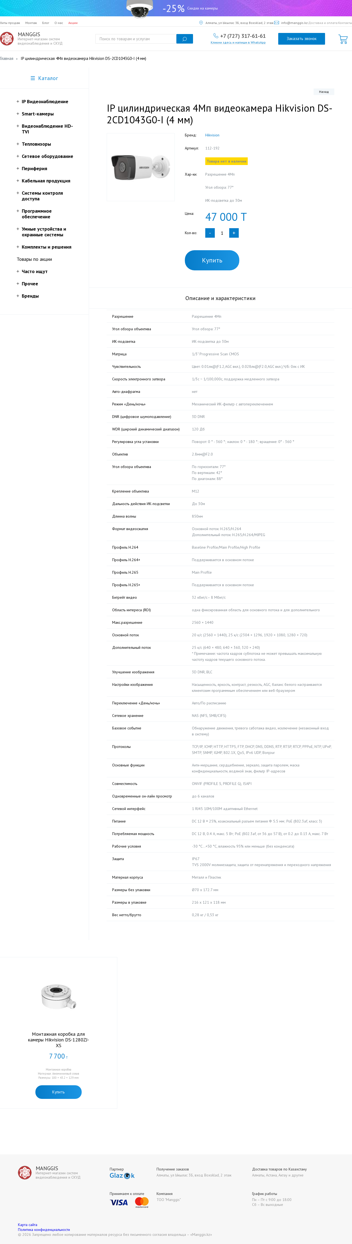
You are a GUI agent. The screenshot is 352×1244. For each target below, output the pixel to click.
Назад (324, 92)
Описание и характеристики (220, 298)
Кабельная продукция (46, 181)
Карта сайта (27, 1224)
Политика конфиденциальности (44, 1229)
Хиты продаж (10, 22)
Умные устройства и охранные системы (44, 231)
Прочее (30, 283)
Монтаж (31, 22)
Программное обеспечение (37, 213)
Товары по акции (34, 259)
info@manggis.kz (291, 23)
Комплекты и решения (46, 247)
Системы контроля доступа (42, 195)
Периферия (34, 168)
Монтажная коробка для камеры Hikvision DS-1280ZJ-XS (58, 1040)
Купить (212, 260)
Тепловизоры (36, 144)
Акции (73, 22)
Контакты (345, 23)
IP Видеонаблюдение (45, 101)
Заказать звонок (302, 38)
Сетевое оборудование (47, 156)
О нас (58, 22)
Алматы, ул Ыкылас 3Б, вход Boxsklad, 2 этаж (236, 23)
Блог (45, 22)
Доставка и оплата (323, 23)
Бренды (30, 296)
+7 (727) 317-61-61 (243, 35)
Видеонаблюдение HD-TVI (47, 129)
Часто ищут (35, 271)
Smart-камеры (38, 114)
